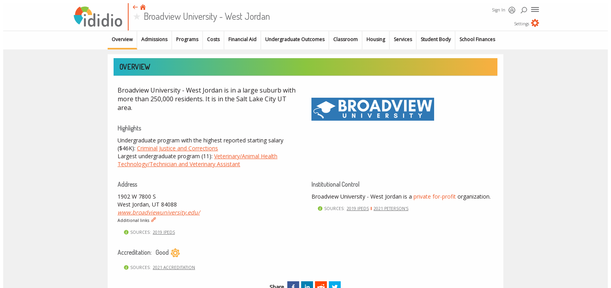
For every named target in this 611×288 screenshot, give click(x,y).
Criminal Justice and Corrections (177, 148)
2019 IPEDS (164, 232)
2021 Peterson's (391, 208)
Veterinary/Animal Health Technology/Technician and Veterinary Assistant (197, 160)
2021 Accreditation (174, 267)
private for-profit (435, 196)
